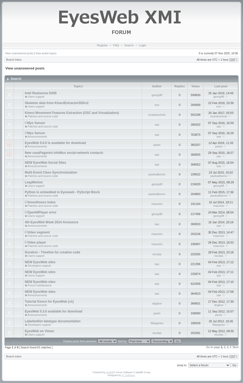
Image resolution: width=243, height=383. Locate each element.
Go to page (213, 347)
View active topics (45, 53)
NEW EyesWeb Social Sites (45, 162)
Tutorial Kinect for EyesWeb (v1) (49, 301)
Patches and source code (43, 116)
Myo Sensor (36, 123)
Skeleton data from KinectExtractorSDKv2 (56, 103)
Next (235, 347)
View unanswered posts (19, 53)
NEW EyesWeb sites (40, 262)
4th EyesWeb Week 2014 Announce (51, 222)
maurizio (157, 203)
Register (102, 45)
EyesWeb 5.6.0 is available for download (55, 143)
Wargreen (157, 323)
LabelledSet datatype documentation (52, 321)
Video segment (38, 232)
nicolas (156, 254)
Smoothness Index (41, 202)
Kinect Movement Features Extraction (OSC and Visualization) (72, 113)
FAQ (116, 45)
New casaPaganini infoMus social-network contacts (64, 153)
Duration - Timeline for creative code (52, 252)
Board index (14, 59)
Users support (36, 96)
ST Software (128, 375)
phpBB (109, 372)
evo (157, 104)
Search (129, 45)
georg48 (157, 95)
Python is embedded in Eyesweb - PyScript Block (62, 192)
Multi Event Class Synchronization (51, 172)
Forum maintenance (40, 285)
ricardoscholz (157, 114)
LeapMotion (34, 182)
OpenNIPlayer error (41, 212)
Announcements (37, 136)
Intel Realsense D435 (40, 93)
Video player (36, 242)
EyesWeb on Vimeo (39, 331)
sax (157, 124)
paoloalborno (156, 174)
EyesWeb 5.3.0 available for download (53, 311)
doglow (157, 303)
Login (142, 45)
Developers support (39, 265)
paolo (157, 144)
